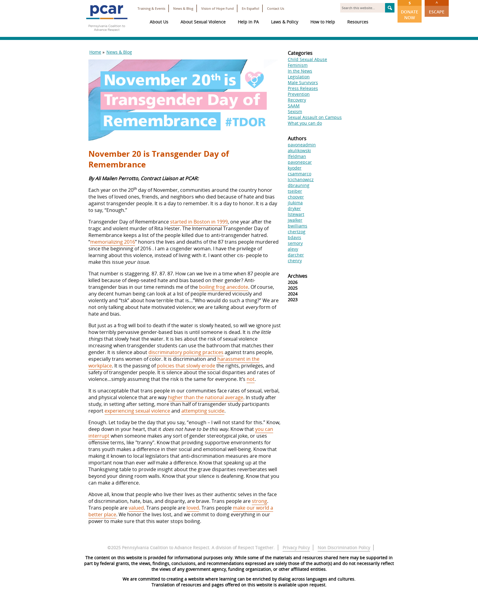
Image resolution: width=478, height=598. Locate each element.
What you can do (305, 123)
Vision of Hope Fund (217, 8)
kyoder (294, 168)
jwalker (295, 220)
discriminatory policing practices (185, 352)
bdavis (294, 237)
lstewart (296, 214)
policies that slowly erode (186, 365)
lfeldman (297, 156)
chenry (295, 260)
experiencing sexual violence (137, 410)
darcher (296, 255)
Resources (357, 22)
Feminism (298, 65)
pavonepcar (300, 162)
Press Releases (303, 88)
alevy (293, 249)
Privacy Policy (296, 547)
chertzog (296, 232)
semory (295, 243)
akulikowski (299, 150)
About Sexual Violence (203, 22)
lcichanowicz (301, 179)
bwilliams (297, 226)
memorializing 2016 (112, 241)
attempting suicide (202, 410)
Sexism (295, 111)
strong (259, 501)
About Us (159, 22)
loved (193, 507)
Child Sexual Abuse (307, 59)
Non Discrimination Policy (344, 547)
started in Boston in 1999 (199, 221)
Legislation (299, 77)
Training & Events (151, 8)
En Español (250, 8)
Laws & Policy (284, 22)
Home (95, 52)
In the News (300, 71)
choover (296, 197)
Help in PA (248, 22)
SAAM (294, 106)
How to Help (322, 22)
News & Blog (183, 8)
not (251, 379)
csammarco (299, 174)
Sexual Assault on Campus (315, 117)
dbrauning (298, 185)
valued (136, 507)
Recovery (297, 100)
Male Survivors (303, 82)
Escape (437, 7)
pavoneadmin (302, 145)
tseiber (295, 191)
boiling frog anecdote (223, 287)
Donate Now (410, 10)
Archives (297, 276)
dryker (294, 208)
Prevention (299, 94)
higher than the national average (205, 397)
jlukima (295, 203)
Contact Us (275, 8)
